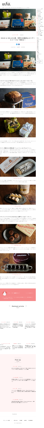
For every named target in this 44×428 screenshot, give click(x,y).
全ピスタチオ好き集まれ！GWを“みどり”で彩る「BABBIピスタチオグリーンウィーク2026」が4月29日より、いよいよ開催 (24, 369)
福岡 (37, 55)
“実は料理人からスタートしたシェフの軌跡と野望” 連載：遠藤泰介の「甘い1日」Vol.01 (30, 346)
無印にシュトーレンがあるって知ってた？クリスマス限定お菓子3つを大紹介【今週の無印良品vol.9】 (17, 347)
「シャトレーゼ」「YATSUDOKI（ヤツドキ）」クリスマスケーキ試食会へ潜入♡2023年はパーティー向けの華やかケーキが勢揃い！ (30, 326)
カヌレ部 (38, 23)
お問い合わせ (16, 420)
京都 (37, 57)
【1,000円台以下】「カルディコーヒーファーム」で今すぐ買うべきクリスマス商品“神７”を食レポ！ (5, 348)
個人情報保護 (30, 420)
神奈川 (38, 41)
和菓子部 (38, 15)
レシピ (38, 50)
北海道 (38, 52)
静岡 (37, 51)
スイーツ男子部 (39, 19)
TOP (3, 7)
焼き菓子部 (39, 16)
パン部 (38, 27)
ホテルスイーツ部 (40, 18)
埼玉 (37, 45)
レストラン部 (39, 12)
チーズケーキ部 (39, 22)
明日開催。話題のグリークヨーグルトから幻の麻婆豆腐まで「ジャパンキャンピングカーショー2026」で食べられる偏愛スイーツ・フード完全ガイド (24, 380)
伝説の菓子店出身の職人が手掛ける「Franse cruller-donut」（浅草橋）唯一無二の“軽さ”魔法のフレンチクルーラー (23, 402)
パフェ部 (38, 29)
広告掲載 (21, 420)
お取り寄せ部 (39, 34)
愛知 (37, 56)
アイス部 (38, 13)
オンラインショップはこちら (39, 61)
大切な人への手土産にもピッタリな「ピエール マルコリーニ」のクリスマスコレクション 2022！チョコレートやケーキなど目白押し (5, 326)
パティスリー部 (39, 25)
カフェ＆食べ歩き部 (40, 26)
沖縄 (37, 40)
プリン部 (38, 20)
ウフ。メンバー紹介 (6, 420)
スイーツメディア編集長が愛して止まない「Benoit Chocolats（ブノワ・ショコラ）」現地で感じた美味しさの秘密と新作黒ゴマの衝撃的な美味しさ (24, 391)
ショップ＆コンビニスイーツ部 (40, 31)
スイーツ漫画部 (39, 35)
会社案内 (25, 420)
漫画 (37, 46)
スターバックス (39, 39)
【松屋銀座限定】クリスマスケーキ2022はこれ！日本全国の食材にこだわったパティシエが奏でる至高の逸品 (17, 326)
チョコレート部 (39, 32)
